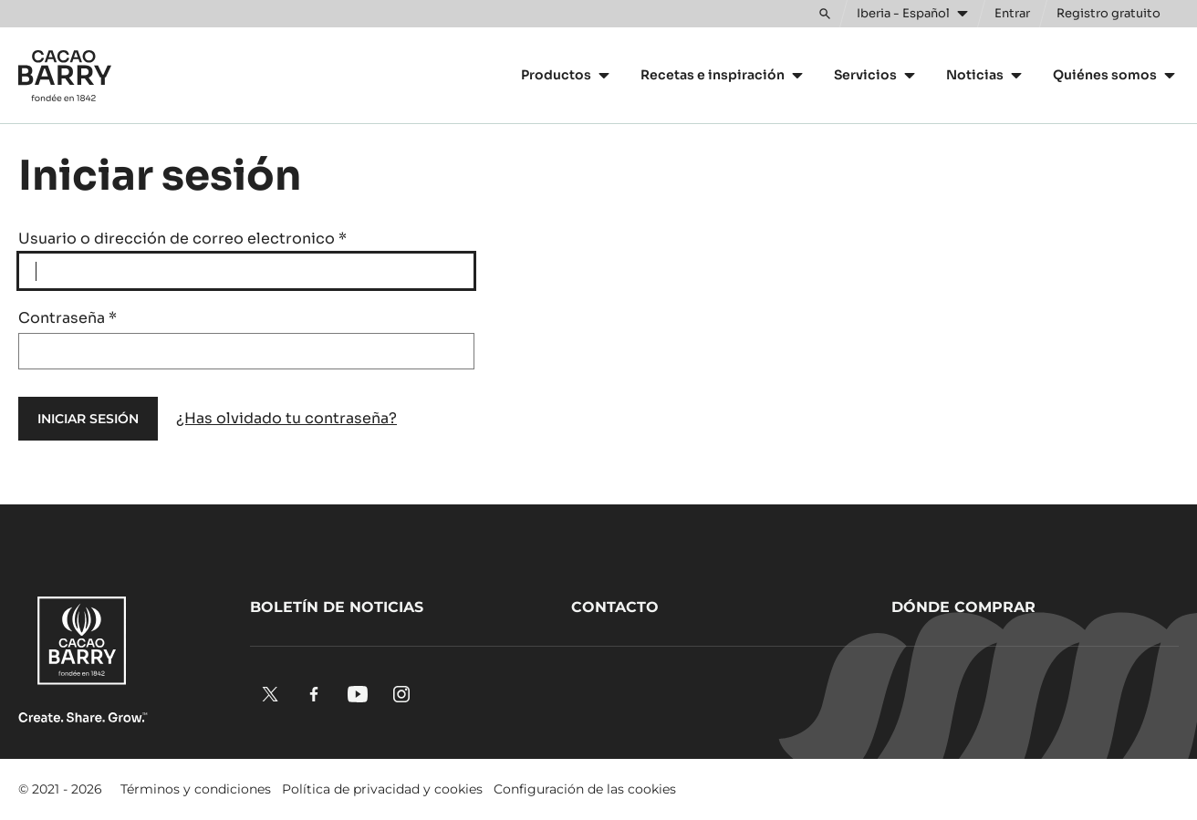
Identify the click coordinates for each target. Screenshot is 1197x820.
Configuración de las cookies (585, 789)
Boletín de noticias (336, 607)
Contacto (615, 607)
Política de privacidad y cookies (382, 789)
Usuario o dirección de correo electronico (182, 238)
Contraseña (67, 317)
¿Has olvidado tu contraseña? (286, 418)
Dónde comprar (963, 607)
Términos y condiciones (195, 789)
